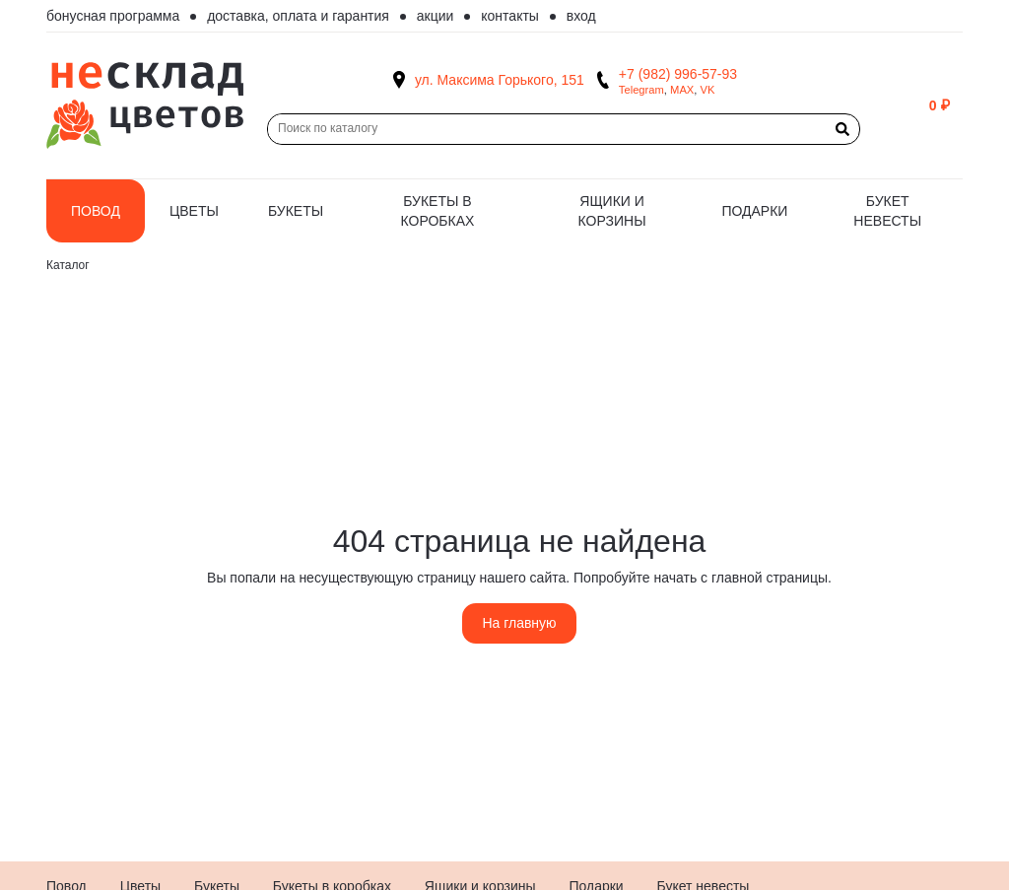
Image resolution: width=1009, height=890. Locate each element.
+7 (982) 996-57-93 (678, 74)
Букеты (295, 211)
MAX (682, 90)
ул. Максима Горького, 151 (499, 80)
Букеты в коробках (438, 211)
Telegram (641, 90)
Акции (435, 16)
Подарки (754, 211)
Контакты (510, 16)
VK (708, 90)
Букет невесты (887, 211)
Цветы (194, 211)
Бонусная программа (112, 16)
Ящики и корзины (612, 211)
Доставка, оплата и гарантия (298, 16)
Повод (95, 211)
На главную (519, 623)
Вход (581, 16)
